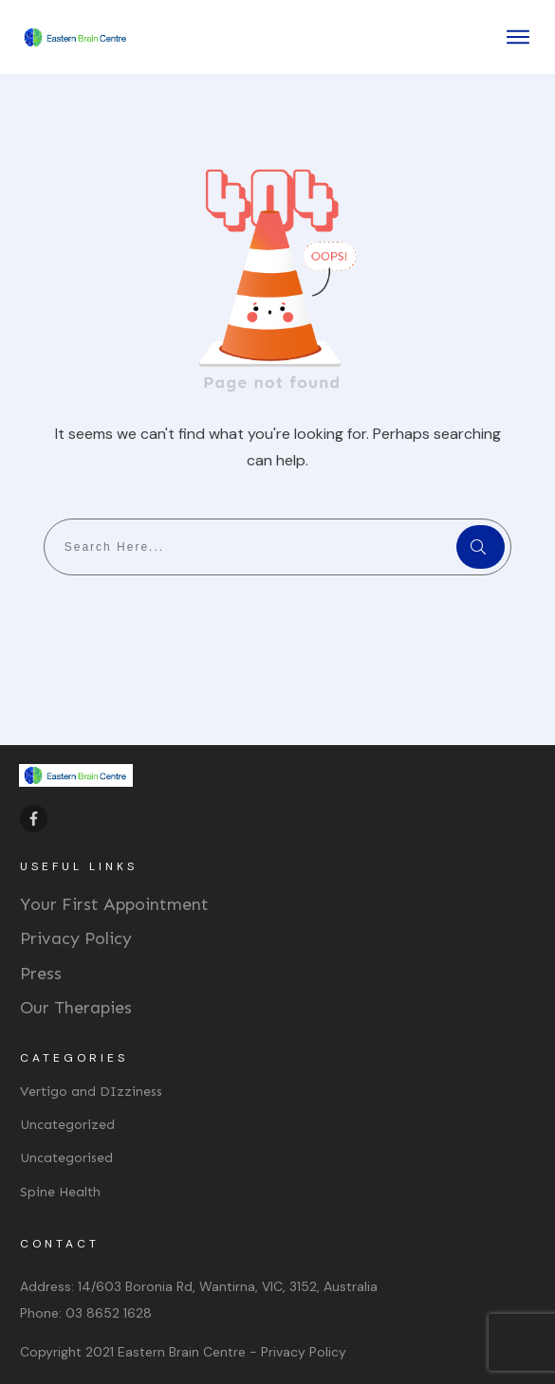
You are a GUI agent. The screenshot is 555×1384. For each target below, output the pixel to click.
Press (41, 973)
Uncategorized (67, 1125)
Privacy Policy (76, 938)
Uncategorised (66, 1158)
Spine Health (60, 1192)
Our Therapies (76, 1007)
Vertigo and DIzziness (91, 1092)
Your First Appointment (114, 904)
